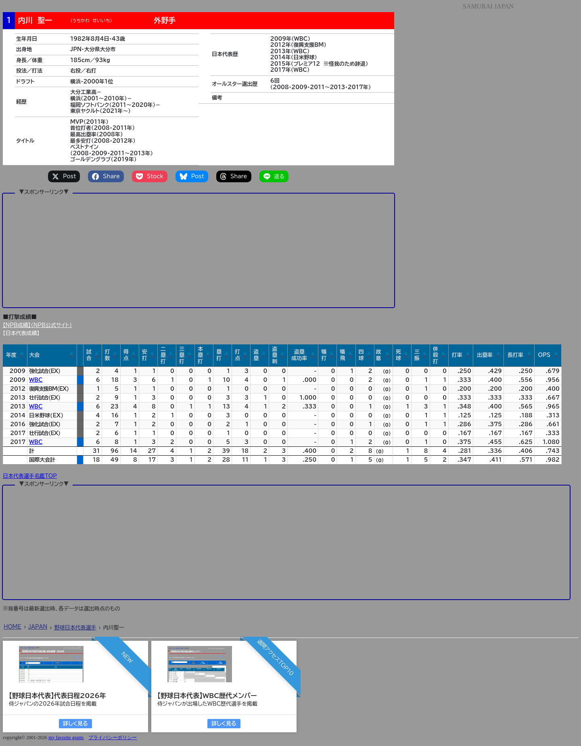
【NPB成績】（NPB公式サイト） (37, 325)
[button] (22, 355)
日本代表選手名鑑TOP (30, 476)
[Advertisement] (198, 250)
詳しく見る (75, 723)
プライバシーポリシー (112, 737)
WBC (36, 380)
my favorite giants (66, 737)
